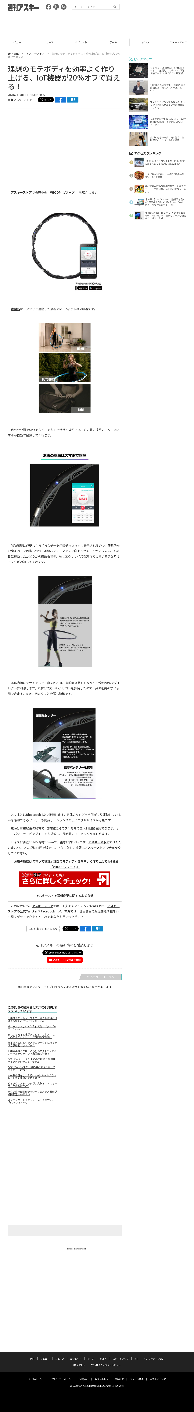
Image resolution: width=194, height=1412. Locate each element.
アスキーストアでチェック (103, 847)
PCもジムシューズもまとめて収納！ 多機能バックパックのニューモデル (32, 1060)
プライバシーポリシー (61, 1375)
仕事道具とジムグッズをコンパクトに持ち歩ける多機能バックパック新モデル (32, 1019)
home (13, 53)
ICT (136, 1355)
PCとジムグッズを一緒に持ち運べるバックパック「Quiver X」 (31, 1068)
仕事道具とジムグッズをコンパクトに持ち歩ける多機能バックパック (32, 1044)
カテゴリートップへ (100, 977)
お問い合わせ (101, 1375)
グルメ (145, 42)
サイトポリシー (36, 1375)
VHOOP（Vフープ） (63, 192)
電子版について (158, 1375)
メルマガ (64, 911)
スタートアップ (121, 1355)
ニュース (48, 42)
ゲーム (113, 42)
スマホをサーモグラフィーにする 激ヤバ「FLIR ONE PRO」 (30, 1101)
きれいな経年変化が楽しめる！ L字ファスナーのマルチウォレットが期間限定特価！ (32, 1036)
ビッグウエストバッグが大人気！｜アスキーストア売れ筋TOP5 (32, 1085)
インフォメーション (154, 1355)
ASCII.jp (79, 1361)
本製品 (15, 309)
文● (11, 100)
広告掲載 (119, 1375)
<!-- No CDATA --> (62, 144)
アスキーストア (35, 53)
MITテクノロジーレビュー (106, 1361)
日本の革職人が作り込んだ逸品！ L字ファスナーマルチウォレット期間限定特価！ (32, 1052)
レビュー (16, 42)
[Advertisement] (97, 23)
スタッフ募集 (137, 1375)
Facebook (48, 911)
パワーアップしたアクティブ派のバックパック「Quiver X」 (32, 1027)
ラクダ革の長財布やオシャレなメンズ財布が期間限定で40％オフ (32, 1093)
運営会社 (83, 1375)
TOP (32, 1355)
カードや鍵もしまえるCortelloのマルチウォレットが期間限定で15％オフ (32, 1076)
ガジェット (81, 42)
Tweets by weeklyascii (76, 1248)
